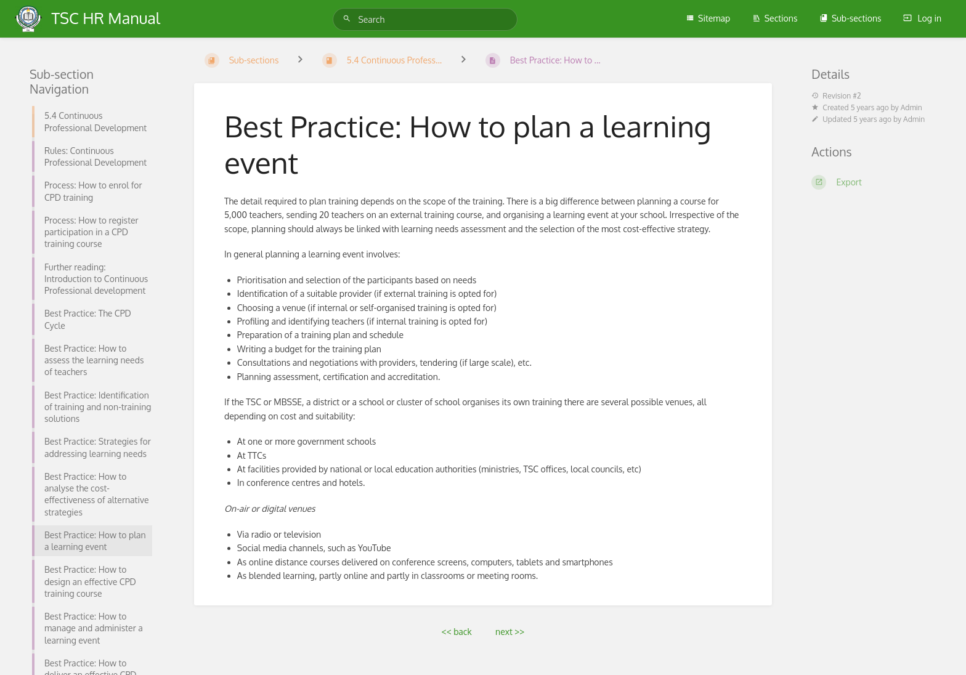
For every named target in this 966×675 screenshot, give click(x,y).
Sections (775, 18)
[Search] (349, 19)
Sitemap (708, 18)
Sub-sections (850, 18)
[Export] (874, 182)
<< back (457, 631)
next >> (509, 631)
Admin (911, 107)
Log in (922, 18)
